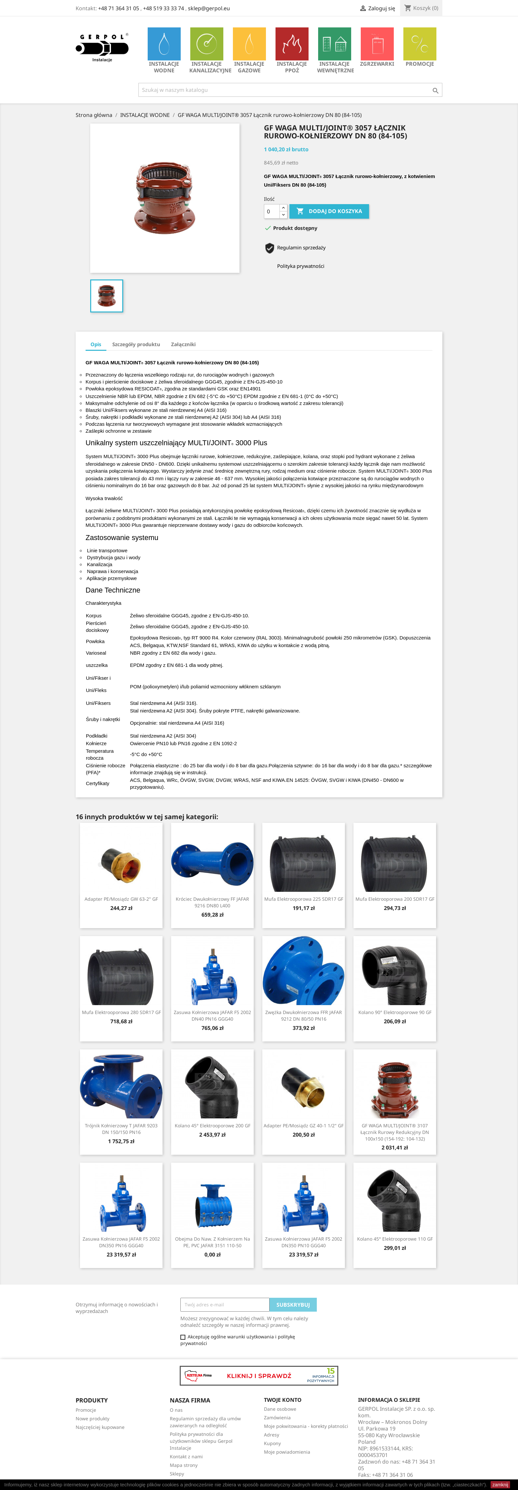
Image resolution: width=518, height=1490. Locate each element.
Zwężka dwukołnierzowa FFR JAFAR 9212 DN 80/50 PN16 (303, 1015)
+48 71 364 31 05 (118, 8)
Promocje (419, 47)
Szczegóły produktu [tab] (136, 344)
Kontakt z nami (186, 1456)
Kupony (272, 1443)
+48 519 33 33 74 (163, 8)
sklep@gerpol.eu (209, 8)
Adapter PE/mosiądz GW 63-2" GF (121, 899)
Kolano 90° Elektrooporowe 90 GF (394, 1012)
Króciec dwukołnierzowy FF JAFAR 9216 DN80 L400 (212, 902)
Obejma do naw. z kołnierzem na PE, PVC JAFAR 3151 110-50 (212, 1242)
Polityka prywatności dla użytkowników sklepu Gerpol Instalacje (201, 1441)
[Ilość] (272, 211)
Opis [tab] (96, 344)
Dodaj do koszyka (329, 211)
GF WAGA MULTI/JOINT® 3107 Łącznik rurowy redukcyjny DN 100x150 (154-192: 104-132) (394, 1132)
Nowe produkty (92, 1418)
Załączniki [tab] (183, 344)
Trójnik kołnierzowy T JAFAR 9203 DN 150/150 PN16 (121, 1128)
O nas (176, 1410)
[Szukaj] (290, 90)
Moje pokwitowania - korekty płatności (306, 1426)
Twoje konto (283, 1399)
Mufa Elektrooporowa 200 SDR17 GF (394, 899)
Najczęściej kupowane (100, 1427)
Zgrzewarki (377, 47)
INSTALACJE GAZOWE (249, 50)
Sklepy (177, 1474)
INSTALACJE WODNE (164, 50)
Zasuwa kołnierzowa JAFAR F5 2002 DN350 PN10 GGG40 (303, 1242)
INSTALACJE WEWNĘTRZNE (335, 50)
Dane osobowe (280, 1409)
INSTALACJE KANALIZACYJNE (208, 50)
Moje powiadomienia (287, 1452)
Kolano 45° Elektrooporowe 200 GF (212, 1125)
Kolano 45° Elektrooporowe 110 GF (395, 1239)
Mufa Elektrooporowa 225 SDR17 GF (303, 899)
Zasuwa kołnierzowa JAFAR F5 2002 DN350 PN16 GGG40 (121, 1242)
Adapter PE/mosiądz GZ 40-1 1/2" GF (304, 1125)
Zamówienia (277, 1417)
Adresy (271, 1435)
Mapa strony (184, 1465)
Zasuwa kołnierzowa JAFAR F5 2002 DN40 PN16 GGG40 (212, 1015)
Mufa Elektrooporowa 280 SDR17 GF (121, 1012)
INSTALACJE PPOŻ (292, 50)
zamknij (500, 1484)
